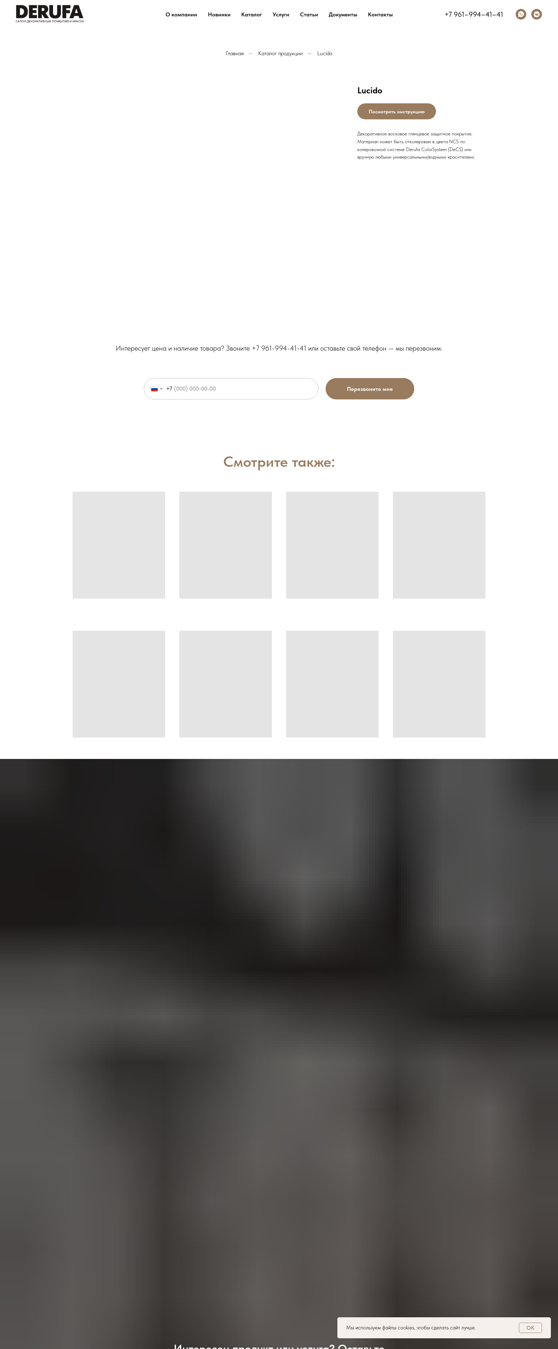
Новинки (219, 14)
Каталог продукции (280, 53)
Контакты (380, 14)
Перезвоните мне (370, 389)
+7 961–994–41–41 (473, 14)
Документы (343, 14)
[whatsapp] (521, 14)
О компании (181, 14)
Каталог (251, 14)
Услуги (281, 14)
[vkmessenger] (536, 14)
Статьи (309, 14)
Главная (235, 53)
